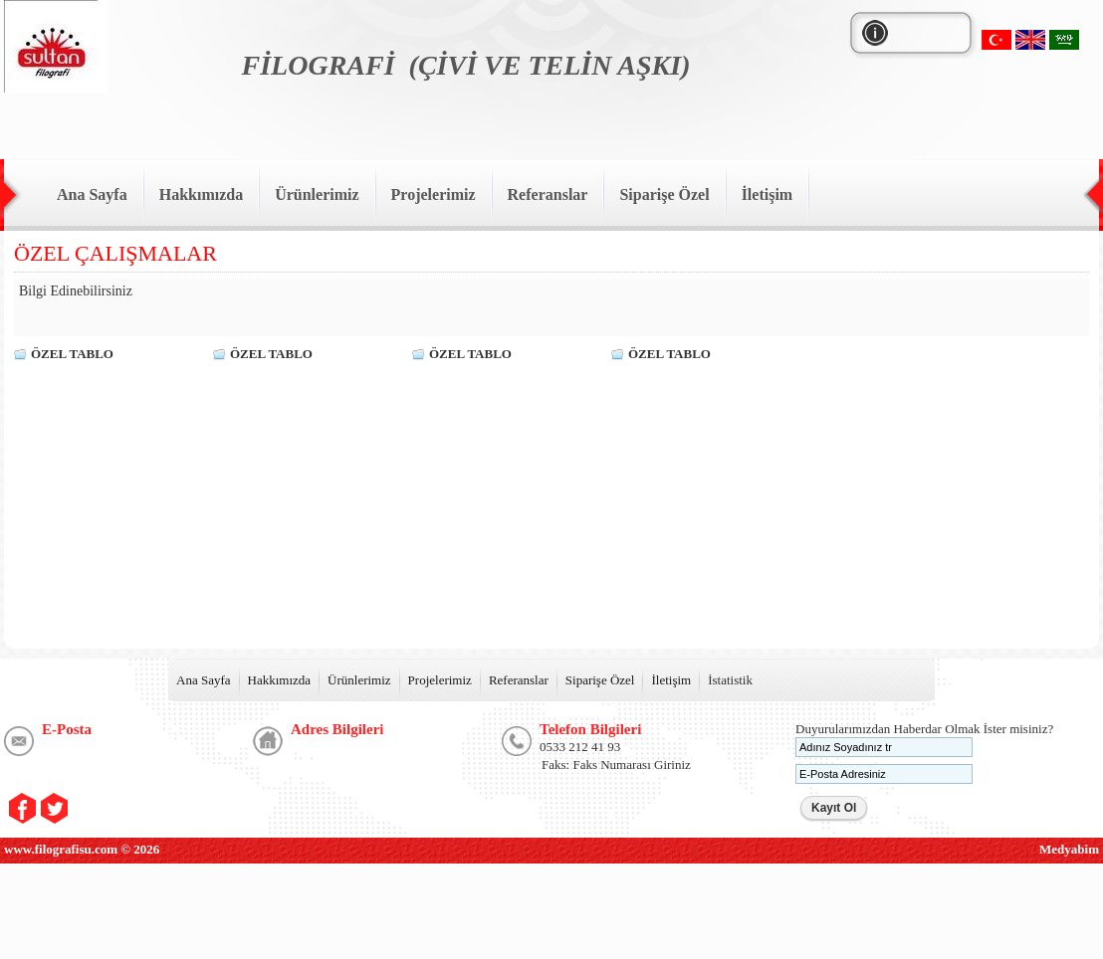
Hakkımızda (280, 679)
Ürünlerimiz (359, 679)
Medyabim (1069, 849)
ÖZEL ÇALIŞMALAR (115, 253)
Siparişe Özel (600, 679)
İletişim (671, 679)
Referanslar (519, 679)
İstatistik (730, 679)
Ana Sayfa (203, 679)
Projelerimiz (440, 679)
